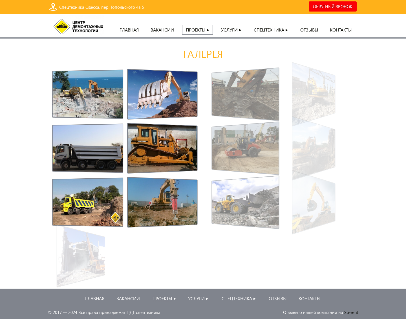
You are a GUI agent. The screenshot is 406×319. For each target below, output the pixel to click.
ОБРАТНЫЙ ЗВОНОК (332, 6)
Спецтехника (271, 30)
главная (129, 30)
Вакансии (162, 30)
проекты (198, 30)
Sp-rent (351, 312)
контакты (341, 30)
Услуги (231, 30)
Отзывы (309, 30)
